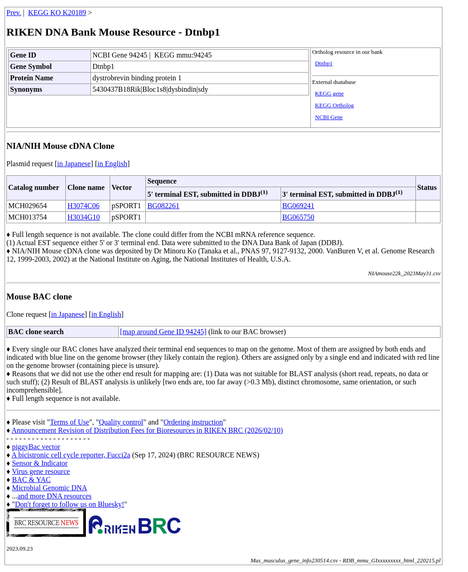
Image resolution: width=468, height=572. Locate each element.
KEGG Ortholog (334, 105)
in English (112, 164)
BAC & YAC (31, 479)
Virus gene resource (41, 471)
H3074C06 (83, 206)
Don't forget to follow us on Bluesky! (69, 504)
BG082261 (163, 206)
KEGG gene (329, 93)
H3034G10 (83, 217)
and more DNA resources (54, 496)
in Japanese (73, 164)
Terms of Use (69, 422)
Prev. (13, 12)
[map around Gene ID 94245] (163, 332)
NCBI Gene (329, 117)
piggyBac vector (36, 447)
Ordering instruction (193, 422)
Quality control (121, 422)
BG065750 (298, 217)
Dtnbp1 (323, 63)
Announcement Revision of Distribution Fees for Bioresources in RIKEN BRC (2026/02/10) (147, 430)
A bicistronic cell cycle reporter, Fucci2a (70, 455)
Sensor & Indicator (40, 463)
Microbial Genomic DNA (49, 488)
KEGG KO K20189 (57, 12)
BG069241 (298, 206)
